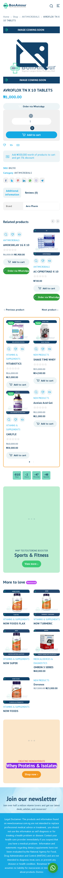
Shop (15, 16)
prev (53, 221)
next (58, 221)
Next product (49, 309)
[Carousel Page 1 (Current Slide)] (29, 461)
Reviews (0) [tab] (31, 192)
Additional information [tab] (12, 192)
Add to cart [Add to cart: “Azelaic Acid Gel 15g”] (47, 423)
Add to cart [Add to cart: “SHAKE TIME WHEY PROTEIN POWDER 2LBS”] (47, 380)
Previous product (15, 309)
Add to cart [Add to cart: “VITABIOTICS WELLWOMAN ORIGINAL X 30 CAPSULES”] (20, 384)
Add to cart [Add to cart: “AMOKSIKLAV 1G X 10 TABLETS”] (18, 262)
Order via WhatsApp (34, 106)
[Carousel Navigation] (55, 221)
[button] (31, 106)
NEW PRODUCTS (41, 354)
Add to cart (34, 135)
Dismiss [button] (39, 871)
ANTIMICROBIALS (30, 16)
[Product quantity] (31, 121)
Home (6, 16)
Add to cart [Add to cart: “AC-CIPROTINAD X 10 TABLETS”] (49, 288)
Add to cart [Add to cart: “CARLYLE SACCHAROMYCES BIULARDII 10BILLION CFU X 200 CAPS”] (20, 455)
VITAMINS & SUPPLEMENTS (16, 619)
